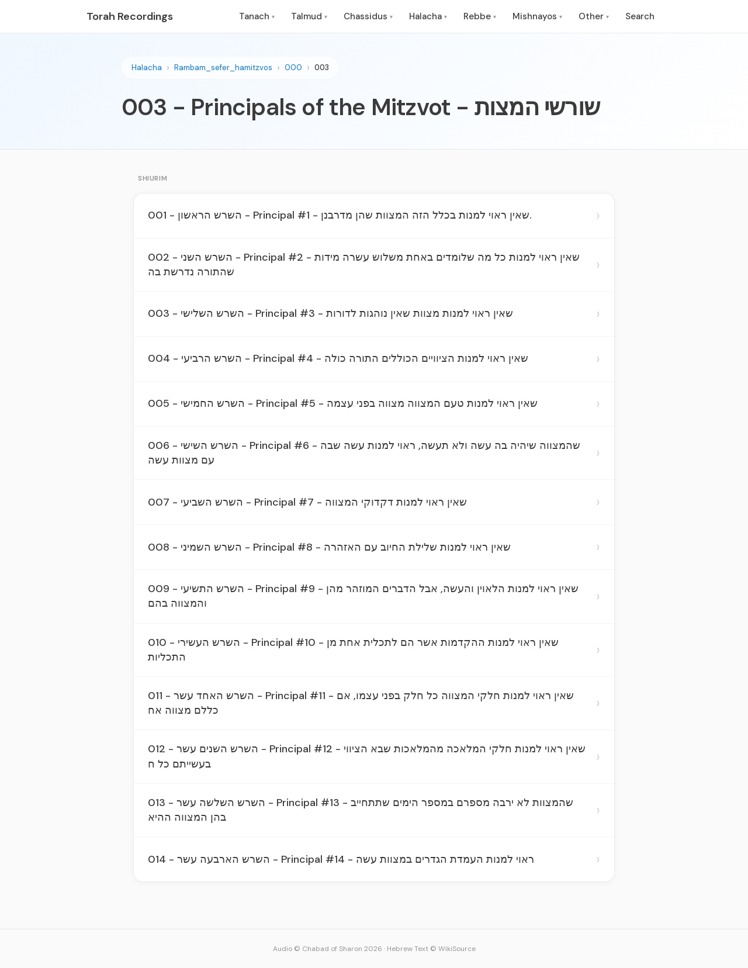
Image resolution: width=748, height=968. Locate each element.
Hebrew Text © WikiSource (431, 948)
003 (321, 67)
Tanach (257, 16)
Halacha (428, 16)
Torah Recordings (129, 16)
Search (639, 16)
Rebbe (479, 16)
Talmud (309, 16)
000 (293, 67)
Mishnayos (537, 16)
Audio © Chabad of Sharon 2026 (327, 948)
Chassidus (368, 16)
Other (594, 16)
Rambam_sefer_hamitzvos (223, 67)
